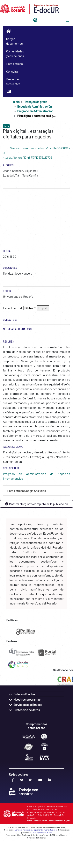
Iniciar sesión (48, 20)
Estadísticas (14, 63)
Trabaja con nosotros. (23, 792)
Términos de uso (40, 820)
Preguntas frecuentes (13, 81)
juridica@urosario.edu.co (42, 832)
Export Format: (13, 308)
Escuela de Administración (34, 106)
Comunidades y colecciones (15, 53)
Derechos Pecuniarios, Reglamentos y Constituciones (36, 830)
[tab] (36, 491)
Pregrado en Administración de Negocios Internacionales (36, 111)
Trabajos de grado (35, 101)
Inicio (16, 101)
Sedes (29, 820)
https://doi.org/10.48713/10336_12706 (27, 157)
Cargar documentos (14, 41)
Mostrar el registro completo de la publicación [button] (36, 504)
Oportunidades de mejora (59, 820)
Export (42, 308)
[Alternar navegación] (67, 20)
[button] (35, 20)
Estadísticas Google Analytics (26, 490)
